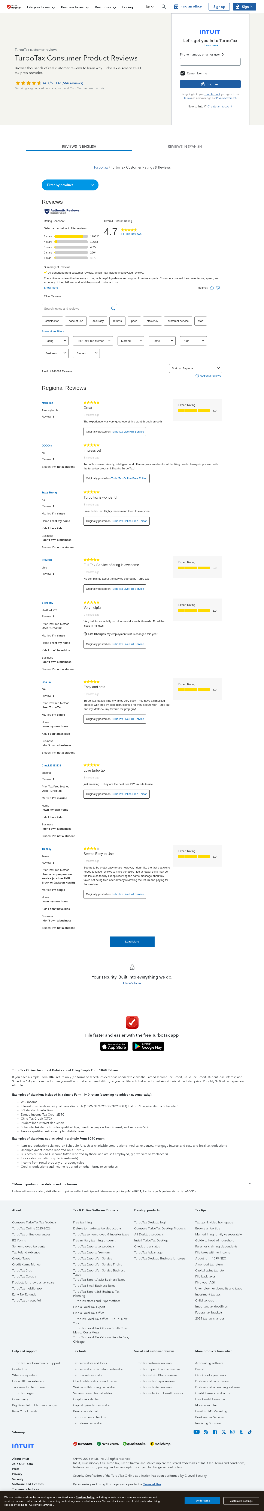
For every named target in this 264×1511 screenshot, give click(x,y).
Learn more (211, 45)
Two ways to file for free (28, 1387)
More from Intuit (206, 1405)
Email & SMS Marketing (211, 1411)
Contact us (19, 1369)
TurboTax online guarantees (31, 1234)
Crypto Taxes (21, 1258)
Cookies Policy (85, 1497)
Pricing (127, 7)
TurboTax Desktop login (150, 1222)
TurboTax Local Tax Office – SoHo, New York (100, 1319)
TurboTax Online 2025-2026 (31, 1228)
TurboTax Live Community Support (36, 1363)
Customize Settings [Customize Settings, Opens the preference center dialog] (241, 1500)
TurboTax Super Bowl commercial (157, 1369)
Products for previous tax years (33, 1282)
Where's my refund (25, 1375)
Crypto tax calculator (87, 1399)
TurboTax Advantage (148, 1252)
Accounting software (209, 1363)
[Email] (210, 62)
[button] (150, 6)
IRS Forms (19, 1240)
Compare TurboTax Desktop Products (160, 1228)
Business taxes (75, 7)
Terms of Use (152, 1484)
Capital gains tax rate (209, 1270)
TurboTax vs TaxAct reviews (153, 1387)
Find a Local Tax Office (88, 1313)
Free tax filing (82, 1222)
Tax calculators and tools (90, 1363)
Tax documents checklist (89, 1417)
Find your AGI (205, 1282)
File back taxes (205, 1276)
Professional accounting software (217, 1387)
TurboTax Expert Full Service (92, 1258)
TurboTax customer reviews (153, 1363)
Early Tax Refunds (24, 1294)
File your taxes (41, 7)
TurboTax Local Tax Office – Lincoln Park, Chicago (101, 1338)
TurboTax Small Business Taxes (94, 1286)
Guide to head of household (214, 1240)
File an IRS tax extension (28, 1381)
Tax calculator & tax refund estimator (98, 1369)
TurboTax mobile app (27, 1288)
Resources (106, 7)
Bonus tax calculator (87, 1411)
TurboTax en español (26, 1300)
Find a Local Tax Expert (89, 1307)
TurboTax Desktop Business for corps (159, 1258)
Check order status (147, 1246)
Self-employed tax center (29, 1246)
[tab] (79, 146)
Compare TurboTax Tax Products (34, 1222)
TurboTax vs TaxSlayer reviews (154, 1381)
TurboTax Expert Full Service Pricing (97, 1264)
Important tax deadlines (211, 1306)
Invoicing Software (208, 1423)
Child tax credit (205, 1300)
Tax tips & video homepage (214, 1222)
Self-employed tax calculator (92, 1393)
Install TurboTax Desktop (151, 1240)
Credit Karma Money (26, 1264)
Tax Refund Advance (26, 1252)
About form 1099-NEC (210, 1258)
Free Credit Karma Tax (210, 1399)
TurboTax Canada (24, 1276)
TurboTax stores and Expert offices (96, 1301)
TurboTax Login (23, 1393)
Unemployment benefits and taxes (218, 1288)
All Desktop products (149, 1234)
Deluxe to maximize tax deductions (97, 1228)
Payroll (199, 1369)
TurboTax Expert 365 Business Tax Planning (96, 1292)
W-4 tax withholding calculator (94, 1387)
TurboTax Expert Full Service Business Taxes (99, 1271)
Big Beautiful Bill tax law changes (34, 1405)
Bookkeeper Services (209, 1417)
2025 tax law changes (209, 1318)
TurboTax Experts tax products (94, 1246)
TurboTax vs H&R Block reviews (155, 1375)
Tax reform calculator (87, 1423)
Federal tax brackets (208, 1312)
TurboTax (101, 167)
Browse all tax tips (207, 1228)
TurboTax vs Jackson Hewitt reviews (158, 1393)
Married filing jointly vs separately (218, 1234)
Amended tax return (209, 1264)
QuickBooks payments (210, 1375)
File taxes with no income (212, 1252)
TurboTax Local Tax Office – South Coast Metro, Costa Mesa (100, 1328)
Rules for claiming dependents (216, 1246)
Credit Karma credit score (212, 1393)
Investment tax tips (208, 1294)
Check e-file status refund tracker (95, 1381)
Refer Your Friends (24, 1411)
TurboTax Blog (22, 1270)
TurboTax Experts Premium (91, 1252)
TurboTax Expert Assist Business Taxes (99, 1280)
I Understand (202, 1500)
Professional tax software (212, 1381)
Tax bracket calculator (88, 1375)
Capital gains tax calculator (91, 1405)
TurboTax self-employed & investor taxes (101, 1234)
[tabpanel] (132, 549)
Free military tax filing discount (94, 1240)
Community (20, 1399)
